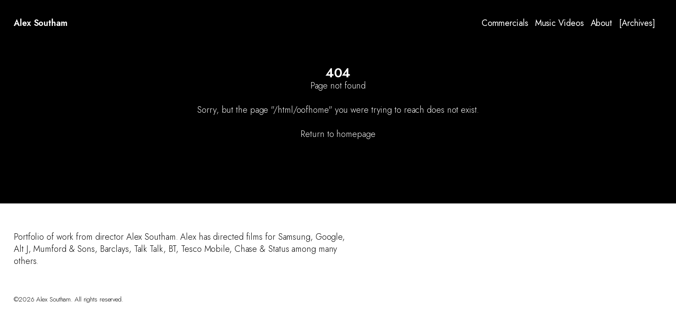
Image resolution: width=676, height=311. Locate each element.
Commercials (505, 23)
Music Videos (559, 23)
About (602, 23)
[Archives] (637, 23)
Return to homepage (337, 134)
